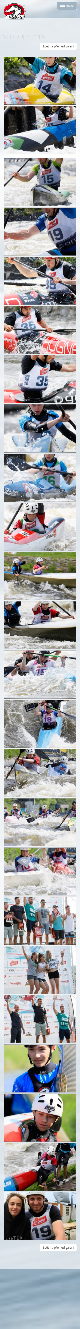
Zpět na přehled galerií (58, 46)
